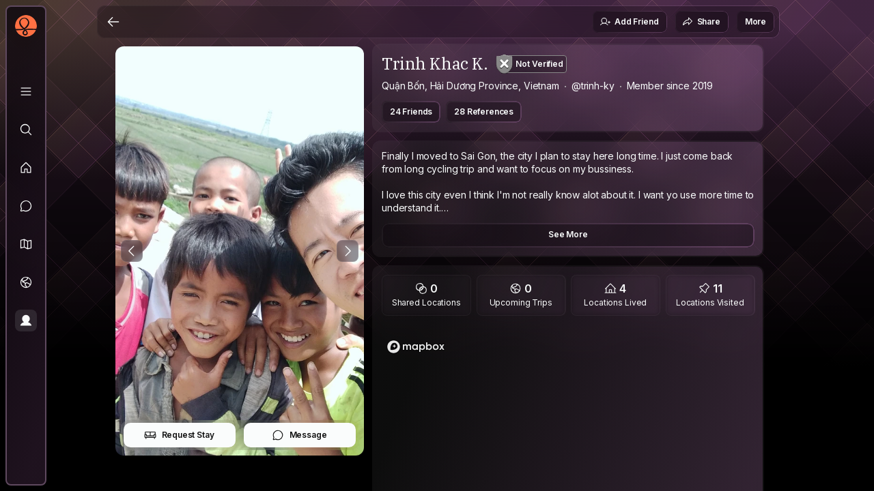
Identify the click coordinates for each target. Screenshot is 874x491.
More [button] (755, 21)
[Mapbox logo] (416, 347)
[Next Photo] (347, 251)
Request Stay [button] (179, 435)
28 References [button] (483, 111)
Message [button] (299, 435)
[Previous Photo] (132, 251)
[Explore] (26, 129)
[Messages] (26, 206)
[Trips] (26, 282)
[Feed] (26, 168)
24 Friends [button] (411, 111)
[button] (26, 244)
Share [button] (701, 21)
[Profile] (26, 320)
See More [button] (568, 234)
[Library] (26, 91)
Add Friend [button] (629, 21)
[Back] (113, 22)
